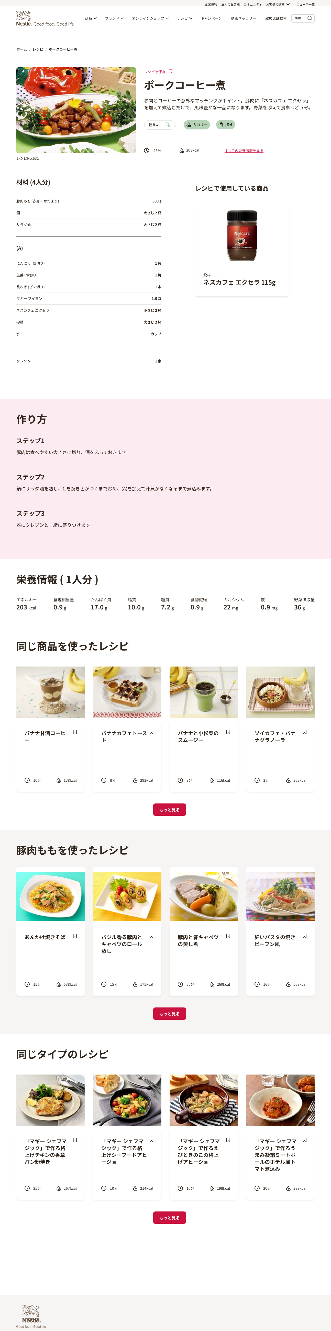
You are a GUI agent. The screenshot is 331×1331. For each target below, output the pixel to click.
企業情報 (211, 4)
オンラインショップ (148, 21)
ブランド (112, 21)
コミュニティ (253, 4)
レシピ (182, 21)
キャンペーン (211, 21)
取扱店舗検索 (276, 21)
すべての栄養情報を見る (244, 150)
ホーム (21, 49)
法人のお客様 (230, 4)
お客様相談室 (275, 4)
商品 (88, 21)
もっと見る (169, 810)
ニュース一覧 (305, 4)
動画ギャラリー (243, 21)
